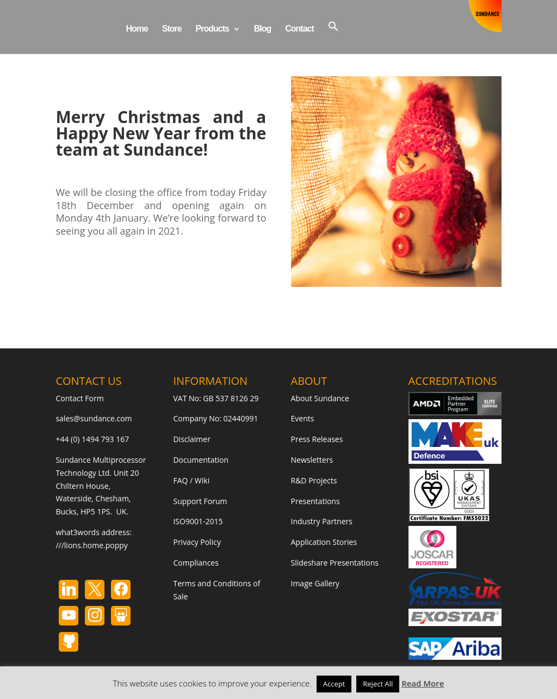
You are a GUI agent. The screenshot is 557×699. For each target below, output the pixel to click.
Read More (422, 683)
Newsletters (312, 460)
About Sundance (320, 398)
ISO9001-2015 (197, 521)
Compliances (195, 562)
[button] (333, 37)
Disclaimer (191, 439)
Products (212, 29)
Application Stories (324, 542)
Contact (299, 29)
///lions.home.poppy (91, 545)
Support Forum (200, 501)
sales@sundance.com (93, 418)
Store (172, 29)
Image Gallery (315, 583)
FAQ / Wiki (191, 480)
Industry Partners (321, 521)
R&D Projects (314, 480)
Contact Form (79, 398)
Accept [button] (334, 684)
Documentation (200, 460)
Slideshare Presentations (335, 562)
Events (302, 418)
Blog (262, 29)
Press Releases (317, 439)
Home (136, 29)
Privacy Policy (196, 542)
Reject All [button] (378, 684)
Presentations (315, 501)
